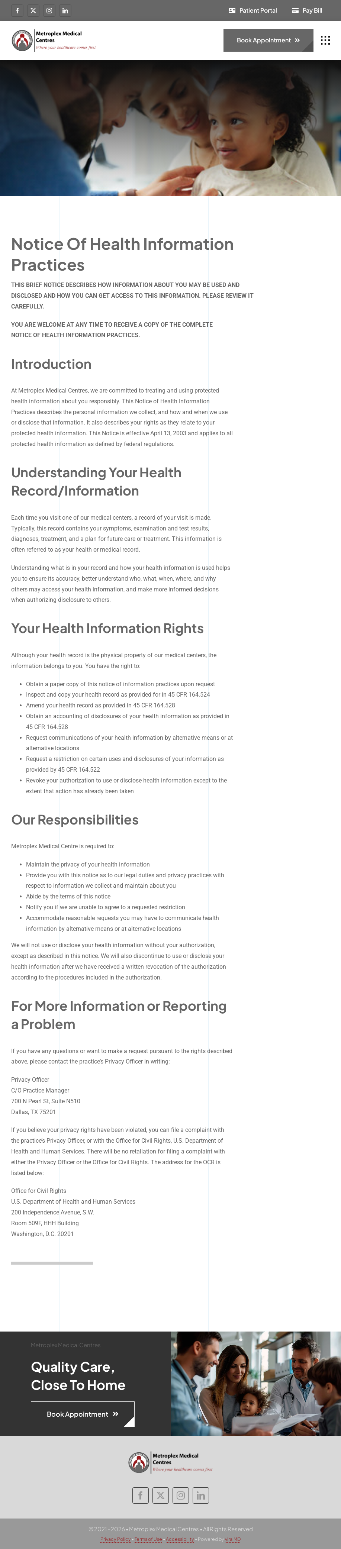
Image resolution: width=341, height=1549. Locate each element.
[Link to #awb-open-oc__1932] (325, 40)
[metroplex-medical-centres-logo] (54, 31)
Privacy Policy (115, 1539)
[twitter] (33, 10)
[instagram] (49, 10)
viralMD (233, 1539)
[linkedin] (65, 10)
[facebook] (17, 10)
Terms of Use (148, 1539)
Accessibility (180, 1539)
